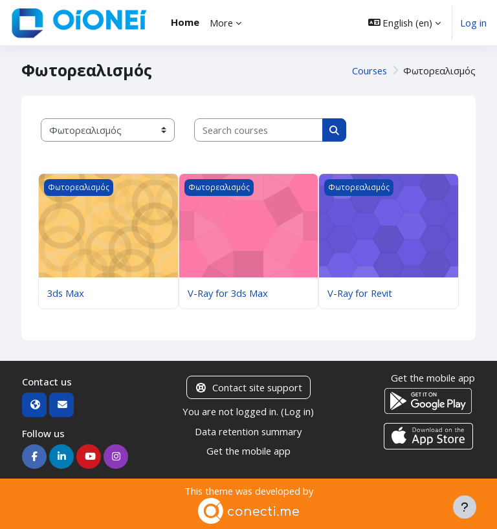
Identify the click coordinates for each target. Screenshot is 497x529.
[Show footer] (464, 507)
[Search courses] (258, 130)
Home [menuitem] (185, 22)
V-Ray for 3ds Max (228, 292)
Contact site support (248, 387)
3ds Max (65, 292)
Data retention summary (248, 431)
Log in (473, 22)
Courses (369, 70)
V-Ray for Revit (359, 292)
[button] (405, 22)
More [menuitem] (221, 22)
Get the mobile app (248, 450)
